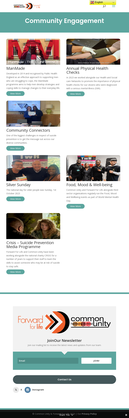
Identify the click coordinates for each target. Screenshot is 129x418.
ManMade (15, 68)
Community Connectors (28, 130)
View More (15, 93)
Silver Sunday (18, 184)
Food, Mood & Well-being (89, 184)
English (96, 2)
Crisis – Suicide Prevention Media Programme (30, 244)
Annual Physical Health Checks (87, 70)
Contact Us (64, 379)
